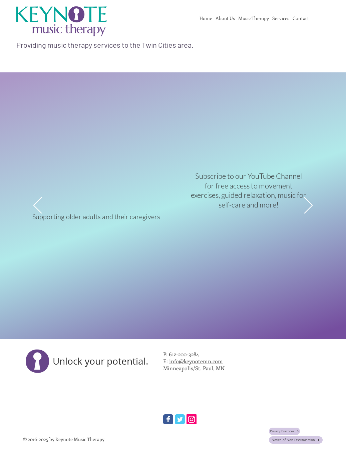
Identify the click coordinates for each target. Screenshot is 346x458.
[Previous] (37, 205)
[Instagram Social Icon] (192, 419)
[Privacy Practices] (284, 431)
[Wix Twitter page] (180, 419)
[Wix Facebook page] (168, 419)
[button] (225, 18)
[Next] (308, 205)
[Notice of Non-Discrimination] (296, 440)
